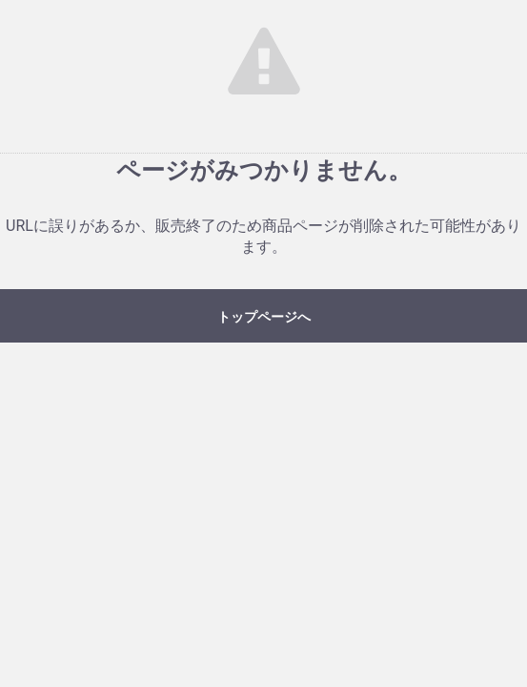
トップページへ (264, 316)
